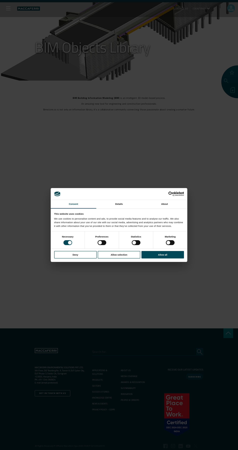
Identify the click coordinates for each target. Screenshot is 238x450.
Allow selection (119, 254)
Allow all (162, 254)
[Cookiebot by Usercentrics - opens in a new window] (170, 194)
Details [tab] (119, 204)
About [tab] (164, 204)
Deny (75, 254)
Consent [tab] (73, 204)
